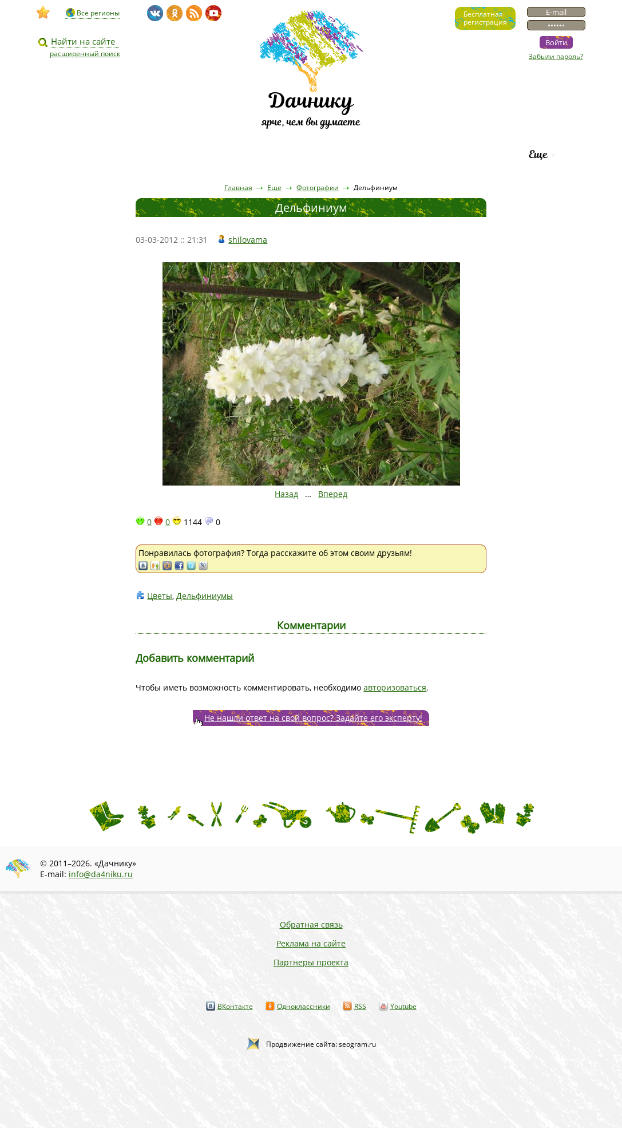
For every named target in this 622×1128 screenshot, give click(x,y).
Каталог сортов (365, 154)
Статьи (151, 154)
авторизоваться (394, 687)
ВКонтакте (235, 1006)
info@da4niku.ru (101, 874)
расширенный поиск (85, 53)
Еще (538, 154)
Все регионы (98, 13)
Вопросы (277, 154)
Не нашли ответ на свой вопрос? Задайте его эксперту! (313, 717)
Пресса (213, 154)
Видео (90, 154)
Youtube (403, 1006)
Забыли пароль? (556, 56)
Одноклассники (303, 1006)
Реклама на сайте (311, 943)
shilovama (247, 239)
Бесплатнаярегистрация (485, 18)
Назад (286, 493)
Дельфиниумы (204, 595)
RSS (360, 1006)
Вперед (332, 493)
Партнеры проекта (311, 962)
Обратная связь (311, 924)
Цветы (159, 595)
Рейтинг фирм (466, 154)
